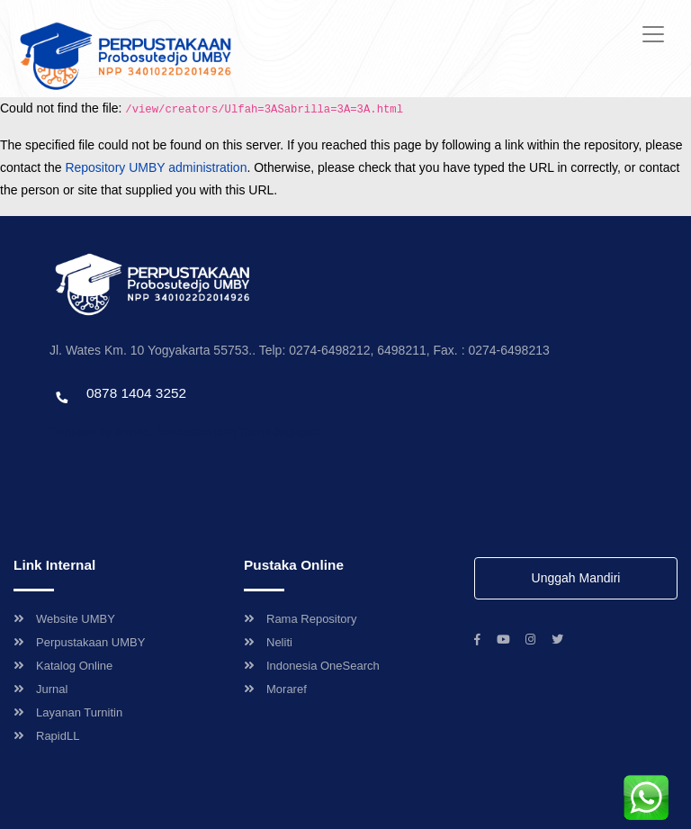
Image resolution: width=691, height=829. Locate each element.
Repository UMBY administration (156, 167)
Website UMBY (64, 619)
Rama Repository (300, 619)
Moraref (275, 689)
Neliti (268, 642)
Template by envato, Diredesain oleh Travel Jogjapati (184, 431)
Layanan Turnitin (67, 712)
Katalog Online (62, 665)
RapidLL (46, 736)
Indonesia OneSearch (312, 665)
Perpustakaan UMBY (79, 642)
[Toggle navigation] (653, 34)
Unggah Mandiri (576, 578)
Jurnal (40, 689)
